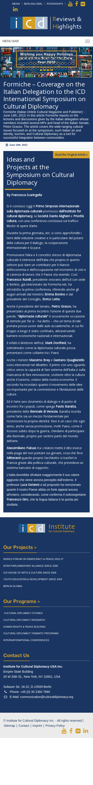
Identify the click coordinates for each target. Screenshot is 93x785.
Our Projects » (19, 547)
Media (16, 3)
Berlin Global (13, 586)
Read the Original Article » (71, 155)
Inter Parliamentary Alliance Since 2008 (30, 566)
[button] (7, 62)
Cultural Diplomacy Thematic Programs (31, 633)
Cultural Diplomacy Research (24, 620)
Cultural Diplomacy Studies (23, 613)
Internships (55, 3)
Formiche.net (57, 284)
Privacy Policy (55, 725)
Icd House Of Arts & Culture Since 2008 (29, 572)
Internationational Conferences (26, 640)
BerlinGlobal (33, 3)
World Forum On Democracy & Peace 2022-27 (33, 559)
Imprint (37, 725)
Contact (24, 725)
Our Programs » (21, 601)
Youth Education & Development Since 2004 (32, 579)
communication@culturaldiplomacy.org (46, 697)
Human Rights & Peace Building (24, 626)
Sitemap (9, 725)
